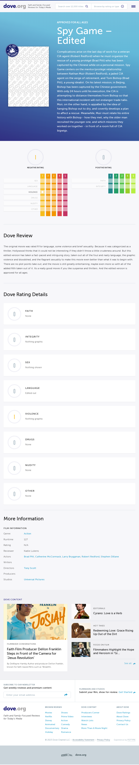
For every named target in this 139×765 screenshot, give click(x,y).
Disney (48, 721)
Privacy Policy (123, 721)
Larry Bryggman (71, 557)
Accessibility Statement (83, 740)
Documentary (52, 729)
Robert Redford (90, 557)
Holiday (49, 733)
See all (129, 663)
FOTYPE (131, 740)
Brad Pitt (29, 557)
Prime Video (67, 717)
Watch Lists (87, 721)
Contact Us (122, 725)
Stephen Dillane (110, 557)
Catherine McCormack (48, 557)
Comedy (65, 725)
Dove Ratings (123, 713)
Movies (48, 713)
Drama (64, 729)
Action (27, 534)
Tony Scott (30, 568)
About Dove (122, 717)
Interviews (86, 717)
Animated (50, 725)
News (84, 725)
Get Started (127, 692)
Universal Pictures (34, 580)
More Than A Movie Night (94, 729)
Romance (66, 733)
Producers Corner (90, 713)
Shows (64, 713)
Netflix (48, 717)
